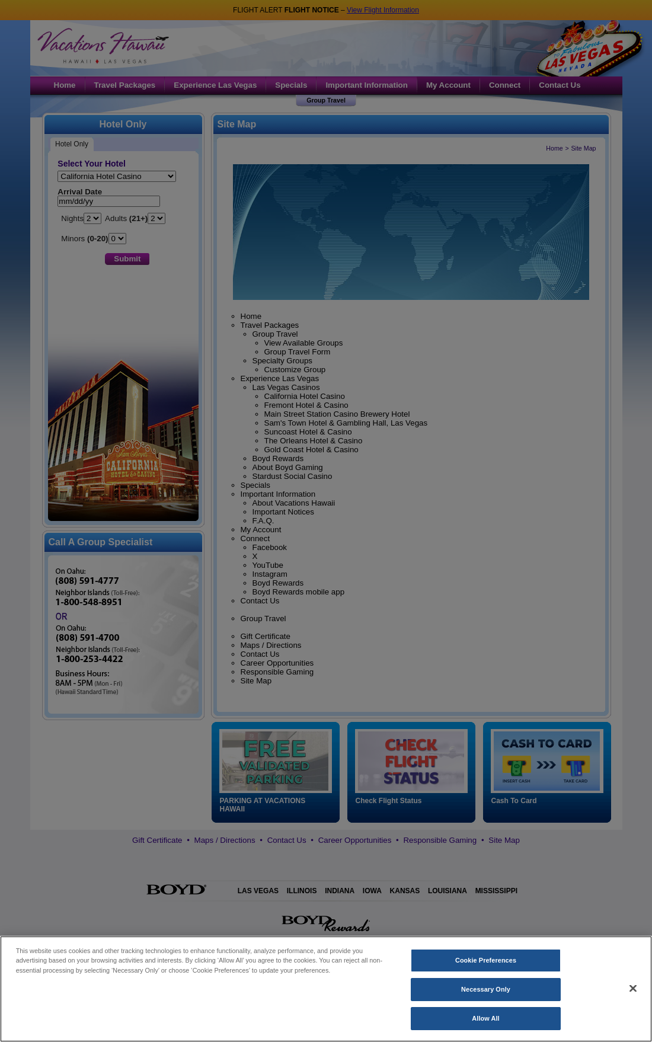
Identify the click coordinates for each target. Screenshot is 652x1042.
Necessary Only (485, 994)
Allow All (485, 1023)
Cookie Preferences (485, 965)
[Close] (633, 993)
